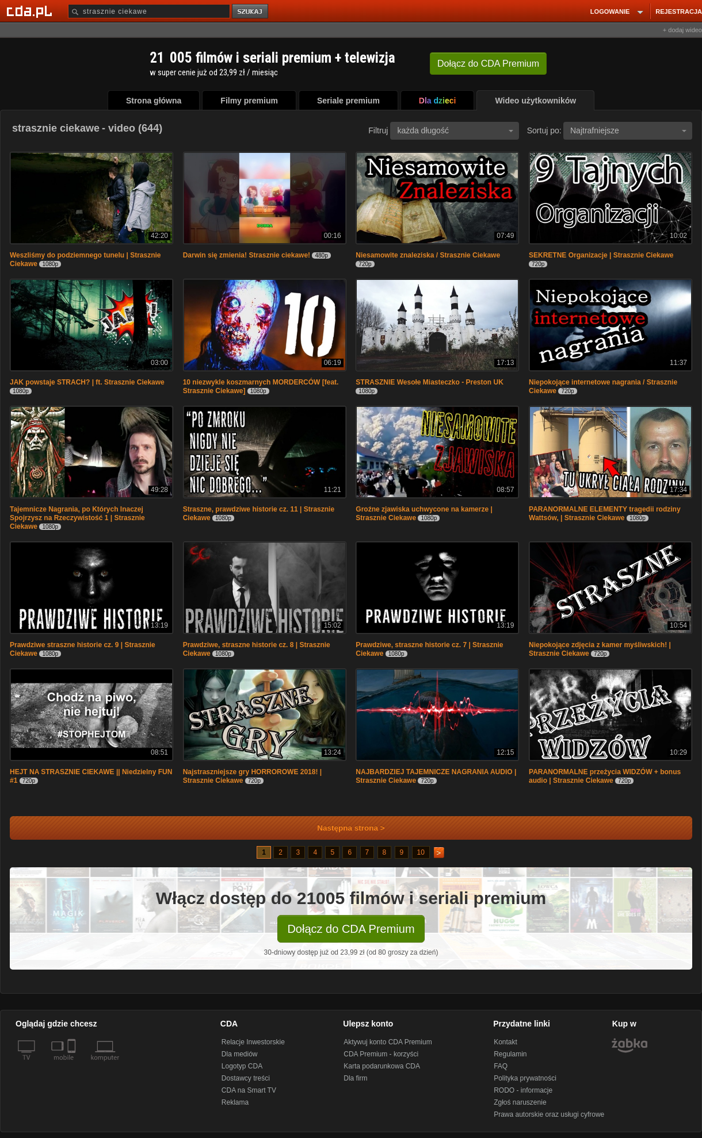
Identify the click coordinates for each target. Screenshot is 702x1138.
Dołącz (488, 63)
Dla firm (355, 1078)
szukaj (251, 12)
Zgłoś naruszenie (520, 1102)
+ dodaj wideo (682, 29)
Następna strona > (343, 828)
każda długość (455, 130)
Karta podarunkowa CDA (382, 1066)
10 (421, 852)
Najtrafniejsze (628, 130)
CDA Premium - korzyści (381, 1054)
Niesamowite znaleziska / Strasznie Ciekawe (428, 255)
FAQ (501, 1066)
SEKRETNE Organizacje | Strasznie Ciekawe (601, 255)
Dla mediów (240, 1054)
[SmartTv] (72, 1064)
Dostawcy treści (246, 1078)
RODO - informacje (523, 1090)
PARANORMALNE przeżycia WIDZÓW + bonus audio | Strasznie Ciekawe (605, 776)
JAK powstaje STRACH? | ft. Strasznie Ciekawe (87, 382)
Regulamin (510, 1054)
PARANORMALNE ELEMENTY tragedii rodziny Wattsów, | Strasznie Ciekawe (605, 513)
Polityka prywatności (525, 1078)
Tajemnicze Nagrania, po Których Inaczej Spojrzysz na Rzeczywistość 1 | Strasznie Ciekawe (77, 517)
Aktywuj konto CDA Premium (388, 1042)
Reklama (235, 1102)
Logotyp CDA (242, 1066)
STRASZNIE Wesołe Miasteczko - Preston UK (429, 382)
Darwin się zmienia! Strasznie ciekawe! (246, 255)
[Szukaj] (149, 11)
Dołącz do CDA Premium (350, 928)
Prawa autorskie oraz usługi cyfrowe (549, 1114)
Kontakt (505, 1042)
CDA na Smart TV (249, 1090)
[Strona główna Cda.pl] (31, 11)
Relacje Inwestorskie (253, 1042)
